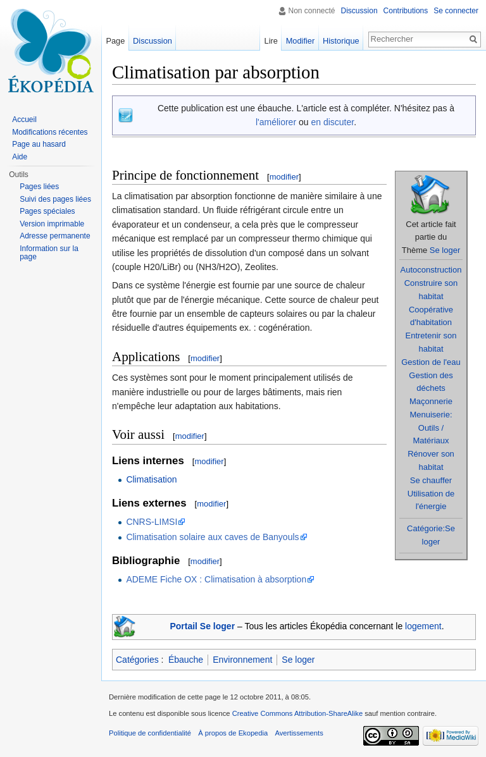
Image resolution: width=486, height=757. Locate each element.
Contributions (405, 10)
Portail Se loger (202, 626)
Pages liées (39, 186)
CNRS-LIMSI (151, 522)
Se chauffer (431, 480)
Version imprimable (52, 223)
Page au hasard (39, 144)
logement (423, 626)
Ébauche (185, 660)
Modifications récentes (49, 132)
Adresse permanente (55, 235)
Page (115, 41)
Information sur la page (49, 253)
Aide (19, 156)
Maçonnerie (430, 401)
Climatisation (151, 479)
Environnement (242, 660)
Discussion (359, 10)
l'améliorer (276, 122)
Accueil (24, 119)
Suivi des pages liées (55, 199)
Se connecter (455, 10)
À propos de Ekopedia (233, 733)
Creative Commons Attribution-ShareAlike (297, 713)
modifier (284, 177)
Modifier (300, 41)
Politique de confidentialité (150, 733)
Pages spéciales (47, 211)
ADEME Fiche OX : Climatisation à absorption (216, 579)
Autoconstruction (431, 269)
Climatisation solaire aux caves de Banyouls (212, 537)
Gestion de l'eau (431, 362)
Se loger (445, 250)
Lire (271, 41)
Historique (341, 41)
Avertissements (299, 733)
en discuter (332, 122)
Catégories (137, 660)
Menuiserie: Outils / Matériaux (430, 428)
